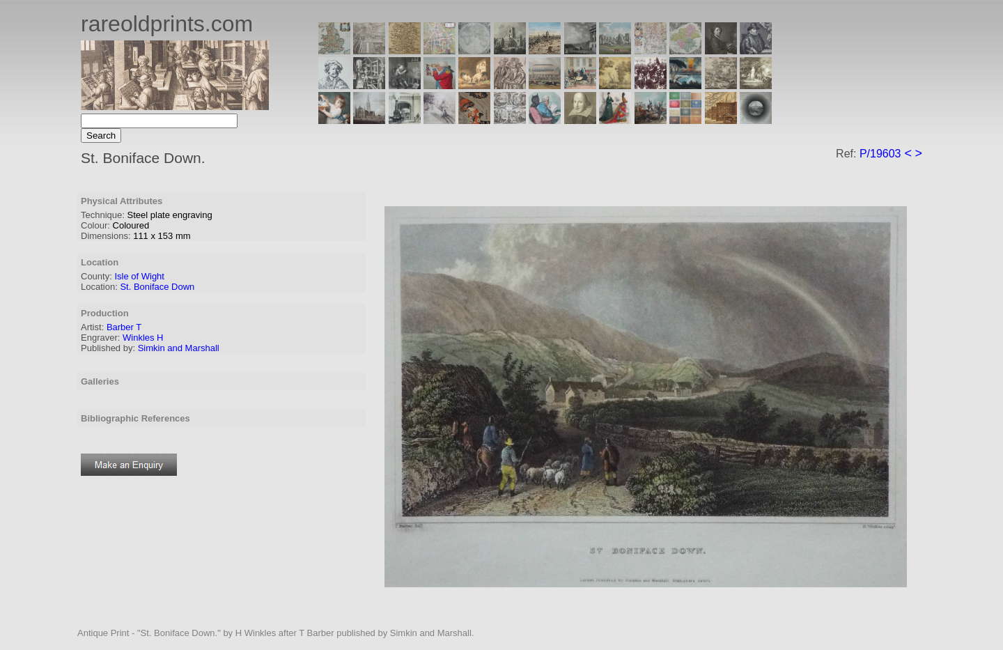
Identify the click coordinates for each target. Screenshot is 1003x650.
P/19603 (880, 154)
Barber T (124, 327)
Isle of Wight (139, 276)
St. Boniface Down (157, 286)
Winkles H (143, 337)
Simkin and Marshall (178, 348)
